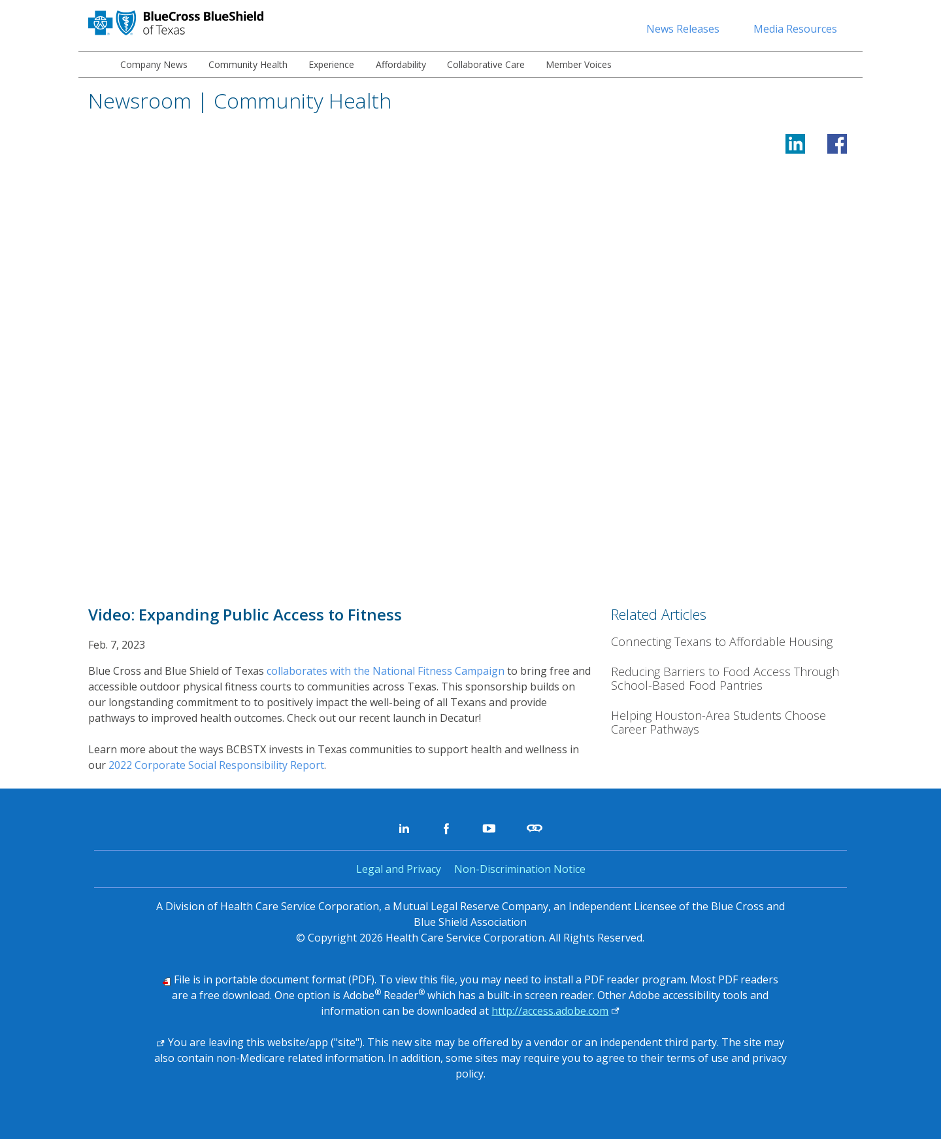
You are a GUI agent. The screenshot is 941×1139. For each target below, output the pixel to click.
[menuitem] (94, 64)
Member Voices (579, 64)
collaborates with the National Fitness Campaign (385, 671)
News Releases (682, 29)
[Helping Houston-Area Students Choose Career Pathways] (732, 723)
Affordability (401, 64)
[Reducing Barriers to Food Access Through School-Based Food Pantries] (732, 679)
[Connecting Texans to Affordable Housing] (732, 642)
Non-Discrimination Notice (520, 869)
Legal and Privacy (398, 869)
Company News (154, 64)
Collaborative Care (486, 64)
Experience (331, 64)
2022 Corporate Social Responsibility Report (216, 765)
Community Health (248, 64)
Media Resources (795, 29)
